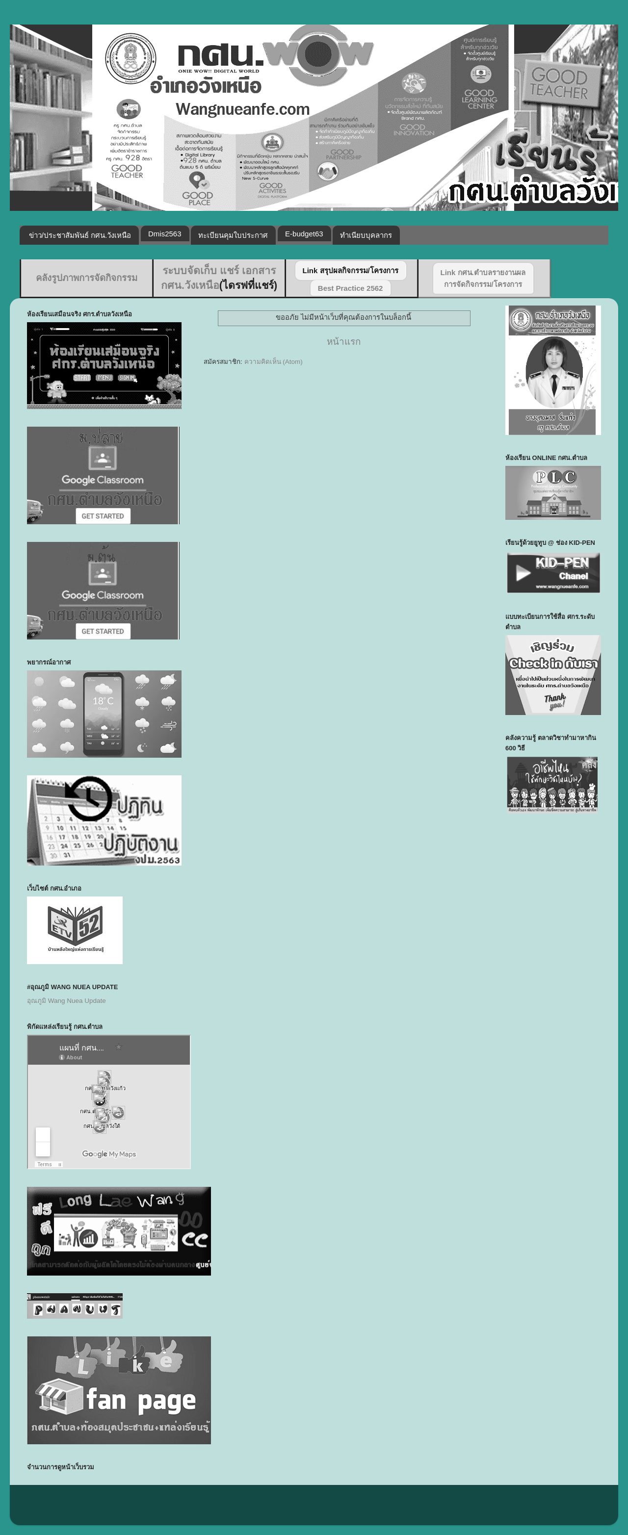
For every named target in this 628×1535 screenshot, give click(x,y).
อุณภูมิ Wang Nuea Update (66, 1000)
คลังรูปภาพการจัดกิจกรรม (86, 278)
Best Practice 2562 (350, 288)
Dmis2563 (165, 234)
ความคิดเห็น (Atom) (273, 361)
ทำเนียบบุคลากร (366, 235)
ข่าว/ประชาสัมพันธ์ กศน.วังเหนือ (80, 235)
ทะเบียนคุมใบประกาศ (233, 235)
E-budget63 (304, 234)
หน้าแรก (344, 341)
